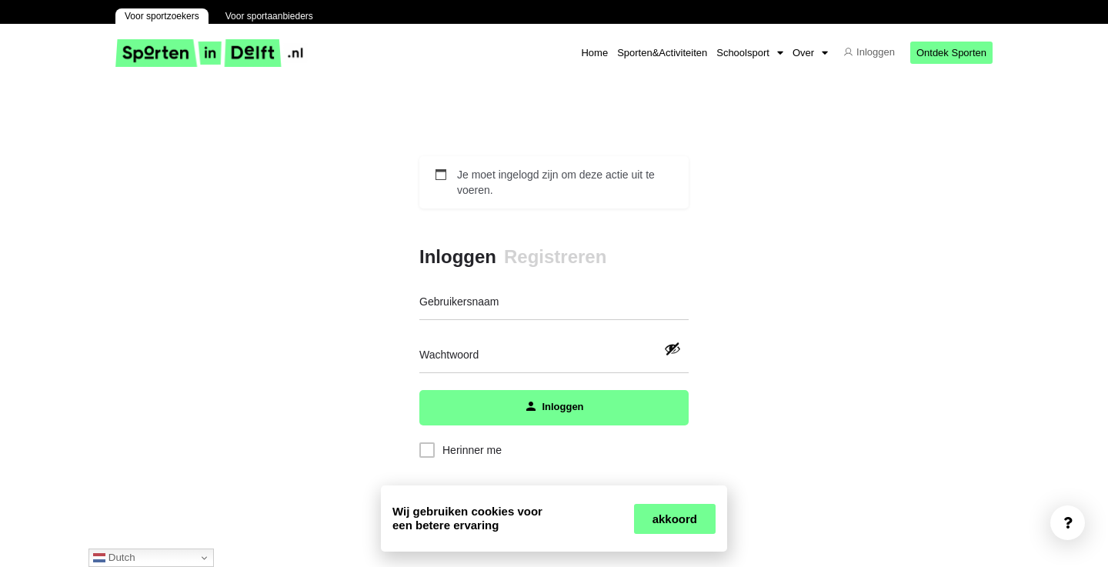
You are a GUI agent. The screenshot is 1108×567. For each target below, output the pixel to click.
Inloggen (457, 256)
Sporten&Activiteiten (662, 52)
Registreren (555, 256)
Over (810, 53)
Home (594, 52)
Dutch (114, 558)
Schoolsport (749, 53)
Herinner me (472, 450)
